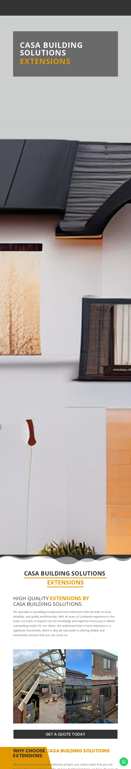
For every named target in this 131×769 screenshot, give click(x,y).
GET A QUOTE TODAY (65, 734)
